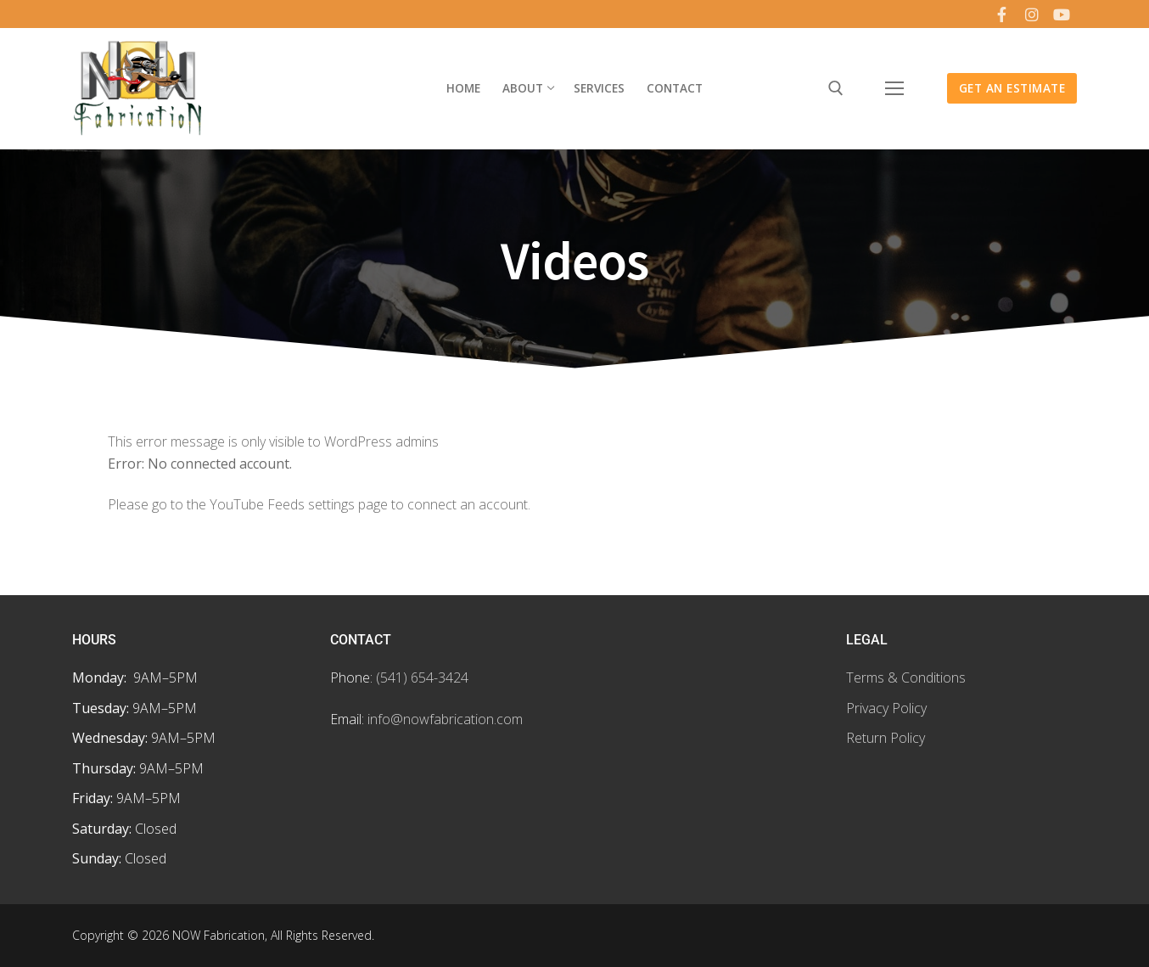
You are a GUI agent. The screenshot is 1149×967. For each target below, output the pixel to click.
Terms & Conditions (906, 677)
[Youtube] (1061, 14)
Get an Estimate (1012, 88)
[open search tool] (836, 88)
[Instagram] (1032, 14)
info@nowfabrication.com (445, 719)
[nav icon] (894, 88)
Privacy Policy (886, 708)
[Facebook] (1001, 14)
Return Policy (885, 737)
